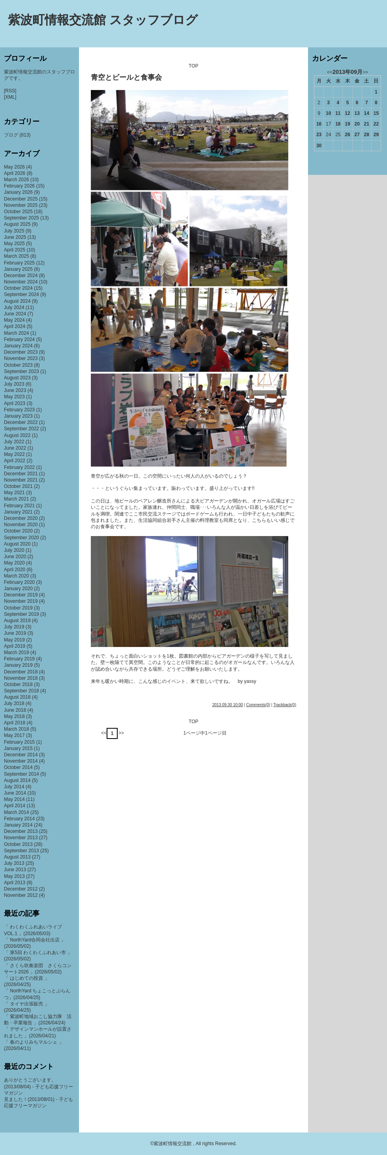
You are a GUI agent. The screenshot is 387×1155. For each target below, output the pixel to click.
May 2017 (14, 735)
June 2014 (15, 793)
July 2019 (14, 627)
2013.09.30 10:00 (227, 705)
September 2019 (21, 614)
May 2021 (14, 492)
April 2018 (14, 723)
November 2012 (21, 895)
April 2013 (14, 882)
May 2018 (14, 716)
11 (337, 113)
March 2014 (16, 812)
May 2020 (14, 563)
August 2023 (17, 378)
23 (318, 134)
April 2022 (14, 460)
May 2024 (14, 320)
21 (366, 124)
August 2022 (17, 435)
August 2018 (17, 697)
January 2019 (18, 665)
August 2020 (17, 544)
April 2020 (14, 569)
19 (347, 124)
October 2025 (18, 211)
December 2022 (21, 422)
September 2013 (21, 850)
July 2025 (14, 231)
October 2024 (18, 288)
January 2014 (18, 825)
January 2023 (18, 416)
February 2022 (19, 467)
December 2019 (21, 595)
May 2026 (14, 167)
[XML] (10, 97)
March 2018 (16, 729)
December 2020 (21, 518)
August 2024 (17, 301)
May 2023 (14, 396)
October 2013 (18, 844)
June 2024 (15, 314)
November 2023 (21, 358)
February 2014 (19, 818)
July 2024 (14, 307)
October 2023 (18, 365)
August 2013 (17, 857)
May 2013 (14, 876)
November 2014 (21, 761)
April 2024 (14, 326)
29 (376, 134)
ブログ (11, 135)
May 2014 (14, 799)
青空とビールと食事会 (126, 77)
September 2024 (21, 294)
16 (318, 124)
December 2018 (21, 672)
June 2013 (15, 869)
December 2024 (21, 275)
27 (356, 134)
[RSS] (10, 91)
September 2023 (21, 371)
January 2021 (18, 512)
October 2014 (18, 767)
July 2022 (14, 441)
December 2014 (21, 755)
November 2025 (21, 205)
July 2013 (14, 863)
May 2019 (14, 640)
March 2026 (16, 179)
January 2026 (18, 192)
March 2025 (16, 256)
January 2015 (18, 748)
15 (376, 113)
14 (366, 113)
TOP (193, 66)
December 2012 (21, 889)
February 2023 (19, 409)
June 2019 (15, 633)
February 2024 (19, 339)
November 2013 (21, 837)
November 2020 (21, 524)
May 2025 (14, 243)
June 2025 (15, 237)
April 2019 (14, 646)
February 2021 (19, 505)
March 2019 (16, 652)
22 (376, 124)
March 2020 (16, 576)
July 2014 (14, 786)
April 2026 (14, 173)
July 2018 (14, 703)
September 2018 (21, 691)
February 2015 (19, 742)
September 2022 (21, 428)
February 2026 (19, 186)
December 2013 (21, 831)
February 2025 (19, 263)
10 (328, 113)
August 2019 (17, 620)
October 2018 (18, 684)
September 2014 (21, 774)
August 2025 (17, 224)
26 (347, 134)
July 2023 (14, 384)
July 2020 (14, 550)
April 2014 (14, 805)
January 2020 (18, 588)
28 (366, 134)
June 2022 (15, 448)
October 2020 (18, 531)
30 (318, 145)
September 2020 (21, 537)
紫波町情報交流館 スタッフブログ (103, 20)
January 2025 (18, 269)
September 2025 (21, 218)
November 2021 (21, 480)
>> (121, 733)
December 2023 (21, 352)
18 (337, 124)
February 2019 (19, 659)
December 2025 (21, 199)
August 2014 (17, 780)
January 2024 (18, 346)
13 (356, 113)
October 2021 (18, 486)
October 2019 (18, 608)
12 (347, 113)
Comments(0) (258, 705)
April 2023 (14, 403)
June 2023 (15, 390)
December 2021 (21, 473)
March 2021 (16, 499)
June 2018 (15, 710)
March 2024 (16, 333)
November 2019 (21, 601)
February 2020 (19, 582)
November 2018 (21, 678)
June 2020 (15, 556)
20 (356, 124)
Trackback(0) (284, 705)
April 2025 (14, 250)
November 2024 (21, 282)
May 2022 (14, 454)
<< (104, 733)
